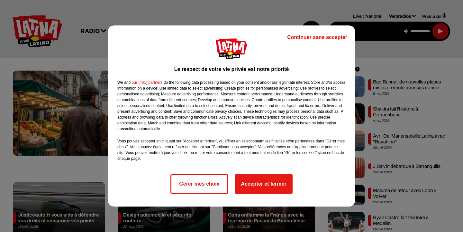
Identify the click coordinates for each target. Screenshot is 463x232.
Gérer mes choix (199, 184)
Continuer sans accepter (317, 37)
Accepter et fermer (263, 184)
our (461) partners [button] (147, 82)
